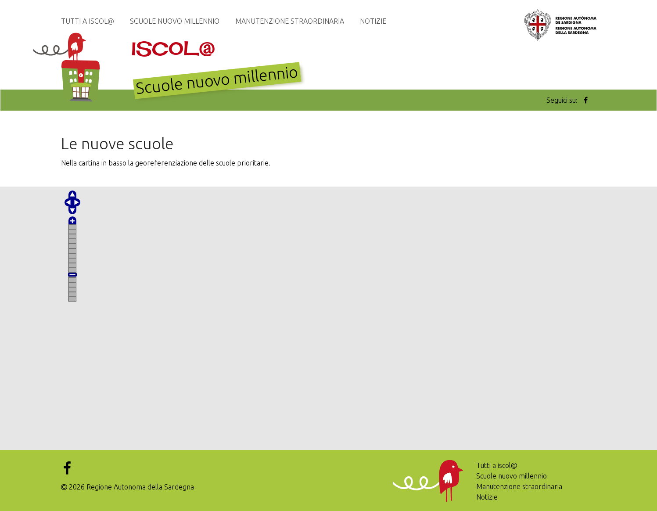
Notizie (373, 21)
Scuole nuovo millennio (174, 21)
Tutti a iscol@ (87, 21)
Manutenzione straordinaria (289, 21)
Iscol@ (173, 48)
